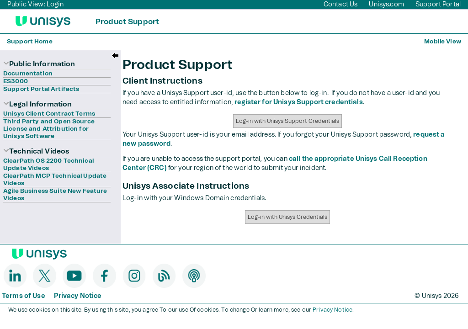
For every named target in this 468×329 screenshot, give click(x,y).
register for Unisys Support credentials (298, 102)
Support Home (30, 42)
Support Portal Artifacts (41, 89)
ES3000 (15, 82)
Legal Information (37, 104)
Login (55, 4)
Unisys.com (387, 4)
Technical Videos (36, 151)
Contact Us (340, 4)
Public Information (39, 64)
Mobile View (442, 42)
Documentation (28, 74)
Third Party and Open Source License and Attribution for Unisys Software (49, 129)
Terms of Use (23, 296)
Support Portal (438, 4)
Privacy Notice (78, 296)
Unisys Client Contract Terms (49, 114)
